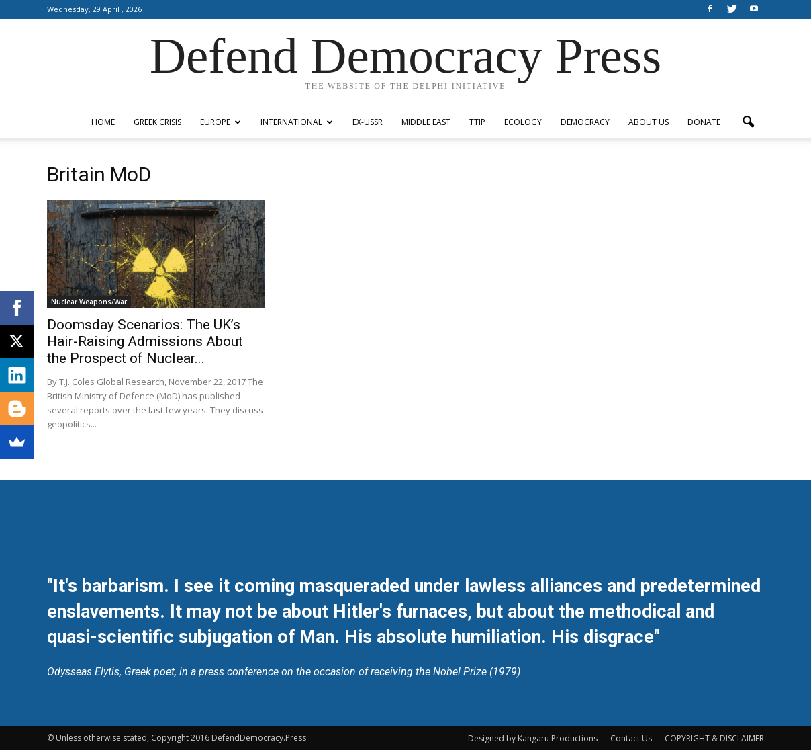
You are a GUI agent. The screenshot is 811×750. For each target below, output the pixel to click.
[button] (748, 122)
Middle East (425, 122)
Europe (220, 122)
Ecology (523, 122)
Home (103, 122)
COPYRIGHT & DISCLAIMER (714, 738)
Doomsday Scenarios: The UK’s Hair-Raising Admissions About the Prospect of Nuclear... (145, 341)
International (296, 122)
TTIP (477, 122)
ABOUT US (648, 122)
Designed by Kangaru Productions (533, 738)
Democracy (585, 122)
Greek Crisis (157, 122)
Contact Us (631, 738)
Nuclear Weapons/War (89, 301)
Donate (703, 122)
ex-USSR (367, 122)
